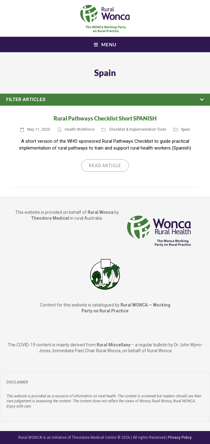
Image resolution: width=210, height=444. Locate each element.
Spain (185, 129)
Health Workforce (79, 129)
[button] (105, 100)
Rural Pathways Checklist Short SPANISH (105, 118)
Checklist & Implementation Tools (137, 129)
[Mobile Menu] (105, 44)
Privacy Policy (180, 437)
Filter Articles (26, 99)
